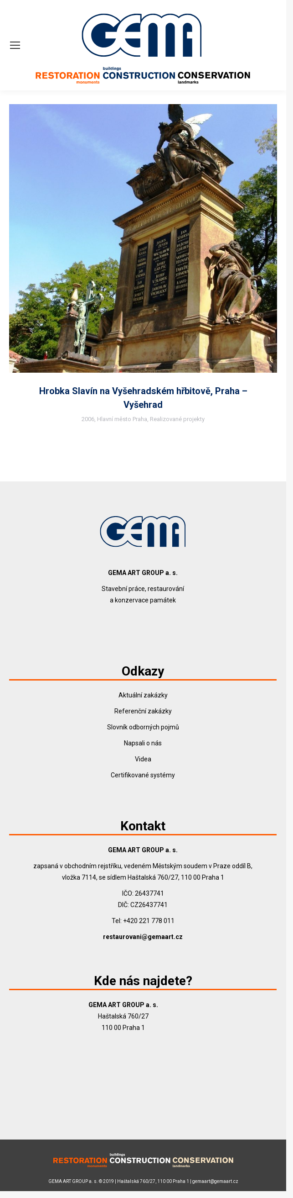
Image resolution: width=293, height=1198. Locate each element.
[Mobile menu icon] (15, 45)
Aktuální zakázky (143, 695)
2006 (88, 419)
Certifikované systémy (143, 775)
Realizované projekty (177, 419)
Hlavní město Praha (122, 419)
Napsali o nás (143, 743)
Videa (143, 759)
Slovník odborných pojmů (143, 727)
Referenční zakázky (143, 711)
